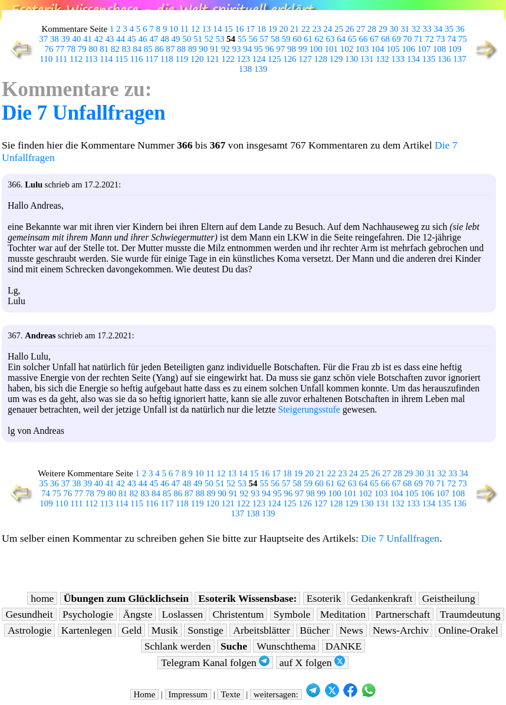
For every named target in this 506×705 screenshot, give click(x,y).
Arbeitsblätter (261, 630)
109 (454, 49)
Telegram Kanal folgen (215, 662)
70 (407, 39)
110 (46, 59)
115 (121, 59)
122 (227, 59)
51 (197, 39)
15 (228, 29)
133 (397, 59)
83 (125, 49)
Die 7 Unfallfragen (84, 112)
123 (243, 59)
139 (260, 69)
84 (137, 49)
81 (104, 49)
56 (253, 39)
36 (460, 29)
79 (82, 49)
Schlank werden (177, 646)
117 (151, 59)
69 (396, 39)
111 (61, 59)
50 (186, 39)
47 (153, 39)
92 (225, 49)
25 (338, 29)
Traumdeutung (470, 614)
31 (404, 29)
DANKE (344, 646)
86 (159, 49)
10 (173, 29)
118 (166, 59)
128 (320, 59)
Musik (165, 630)
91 (214, 49)
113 (91, 59)
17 (250, 29)
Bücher (315, 630)
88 (181, 49)
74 (451, 39)
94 (247, 49)
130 (351, 59)
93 (236, 49)
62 (319, 39)
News (351, 630)
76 (49, 49)
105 (392, 49)
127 (304, 59)
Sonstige (206, 630)
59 (286, 39)
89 (192, 49)
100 (315, 49)
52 (209, 39)
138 (245, 69)
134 (413, 59)
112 (76, 59)
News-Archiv (401, 630)
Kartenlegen (86, 630)
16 (239, 29)
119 (181, 59)
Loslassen (182, 614)
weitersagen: (276, 694)
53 (219, 39)
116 (136, 59)
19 (272, 29)
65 (352, 39)
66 (363, 39)
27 (360, 29)
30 (393, 29)
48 (164, 39)
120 (196, 59)
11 (184, 29)
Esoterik (324, 598)
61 (308, 39)
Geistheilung (448, 598)
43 (109, 39)
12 (195, 29)
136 (444, 59)
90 (203, 49)
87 (170, 49)
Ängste (137, 614)
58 (275, 39)
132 (382, 59)
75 (462, 39)
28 (371, 29)
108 (439, 49)
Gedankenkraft (382, 598)
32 (416, 29)
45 (131, 39)
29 (383, 29)
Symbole (292, 614)
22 (305, 29)
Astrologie (29, 630)
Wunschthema (286, 646)
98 (291, 49)
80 (92, 49)
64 (341, 39)
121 (212, 59)
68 (385, 39)
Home (145, 694)
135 (428, 59)
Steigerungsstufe (309, 409)
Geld (131, 630)
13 (206, 29)
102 (346, 49)
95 (258, 49)
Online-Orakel (468, 630)
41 (87, 39)
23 (317, 29)
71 (418, 39)
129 (336, 59)
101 (331, 49)
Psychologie (88, 614)
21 (294, 29)
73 (440, 39)
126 (289, 59)
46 (142, 39)
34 (437, 29)
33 (427, 29)
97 (280, 49)
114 (106, 59)
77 (59, 49)
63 (330, 39)
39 (65, 39)
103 (362, 49)
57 (263, 39)
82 (115, 49)
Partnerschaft (402, 614)
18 (261, 29)
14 (217, 29)
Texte (230, 694)
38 (54, 39)
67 (374, 39)
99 (302, 49)
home (42, 598)
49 (176, 39)
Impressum (188, 694)
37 (43, 39)
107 (424, 49)
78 (71, 49)
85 (148, 49)
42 (98, 39)
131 (366, 59)
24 (327, 29)
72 (429, 39)
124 (258, 59)
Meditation (343, 614)
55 (242, 39)
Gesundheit (28, 614)
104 (377, 49)
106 (408, 49)
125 (274, 59)
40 (76, 39)
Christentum (238, 614)
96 (269, 49)
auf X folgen (312, 662)
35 (449, 29)
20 (283, 29)
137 (459, 59)
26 (350, 29)
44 (120, 39)
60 (297, 39)
